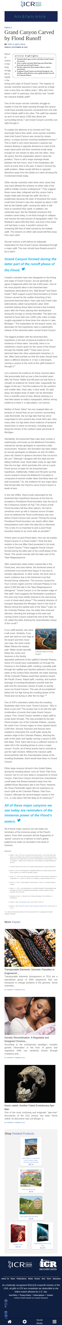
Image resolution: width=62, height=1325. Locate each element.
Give (43, 1279)
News (13, 1279)
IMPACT (8, 28)
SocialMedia (40, 1321)
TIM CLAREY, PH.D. (16, 44)
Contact (50, 1295)
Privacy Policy (25, 1295)
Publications (21, 1279)
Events (37, 1279)
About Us (5, 1279)
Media (30, 1279)
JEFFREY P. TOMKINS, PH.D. (16, 989)
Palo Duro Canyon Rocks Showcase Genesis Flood (33, 906)
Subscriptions (39, 1295)
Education (57, 1279)
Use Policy (13, 1295)
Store (49, 1279)
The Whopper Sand (24, 902)
